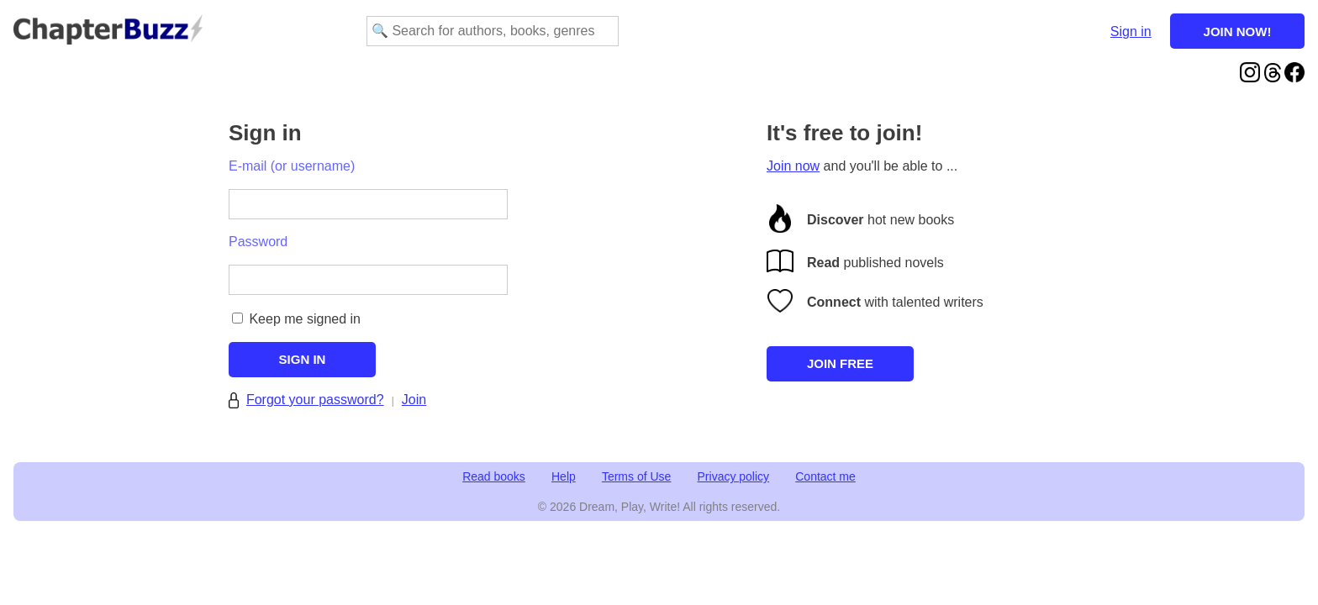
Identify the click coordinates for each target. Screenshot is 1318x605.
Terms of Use (636, 476)
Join (414, 399)
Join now (793, 166)
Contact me (825, 476)
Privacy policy (734, 476)
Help (563, 476)
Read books (493, 476)
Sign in (1131, 31)
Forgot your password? (315, 399)
